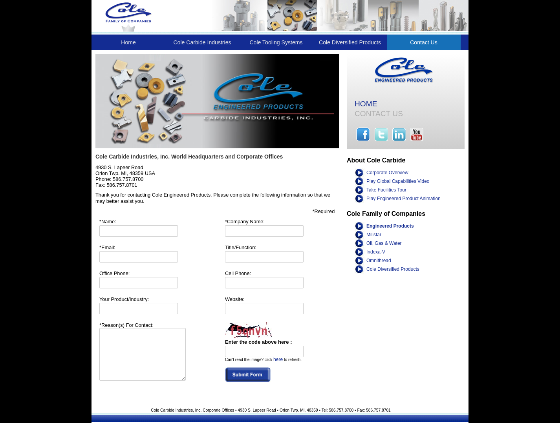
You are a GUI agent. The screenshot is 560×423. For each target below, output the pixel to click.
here (278, 359)
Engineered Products (390, 226)
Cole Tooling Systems (275, 42)
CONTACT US (379, 113)
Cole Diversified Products (350, 42)
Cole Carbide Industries (202, 42)
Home (128, 42)
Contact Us (423, 42)
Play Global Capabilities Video (398, 181)
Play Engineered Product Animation (403, 198)
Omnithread (378, 260)
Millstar (373, 234)
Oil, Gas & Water (384, 243)
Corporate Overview (387, 172)
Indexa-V (375, 252)
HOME (366, 104)
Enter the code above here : (258, 342)
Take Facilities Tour (386, 190)
